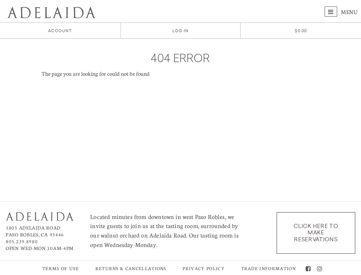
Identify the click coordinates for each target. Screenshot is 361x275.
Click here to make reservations (316, 232)
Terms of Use (60, 268)
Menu (341, 11)
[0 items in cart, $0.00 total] (301, 30)
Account (60, 30)
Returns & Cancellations (130, 268)
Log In (180, 30)
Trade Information (268, 268)
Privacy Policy (203, 268)
